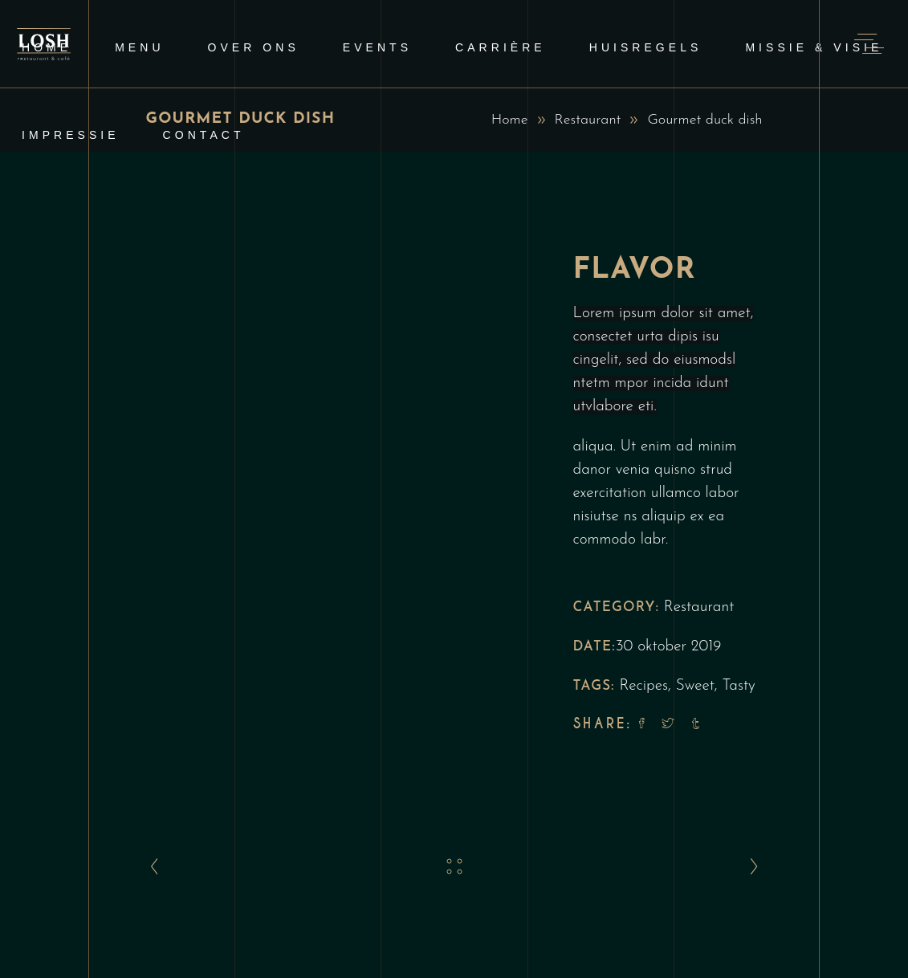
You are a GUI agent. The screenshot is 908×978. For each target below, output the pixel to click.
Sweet (695, 686)
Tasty (739, 686)
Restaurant (588, 120)
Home (509, 120)
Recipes (643, 686)
